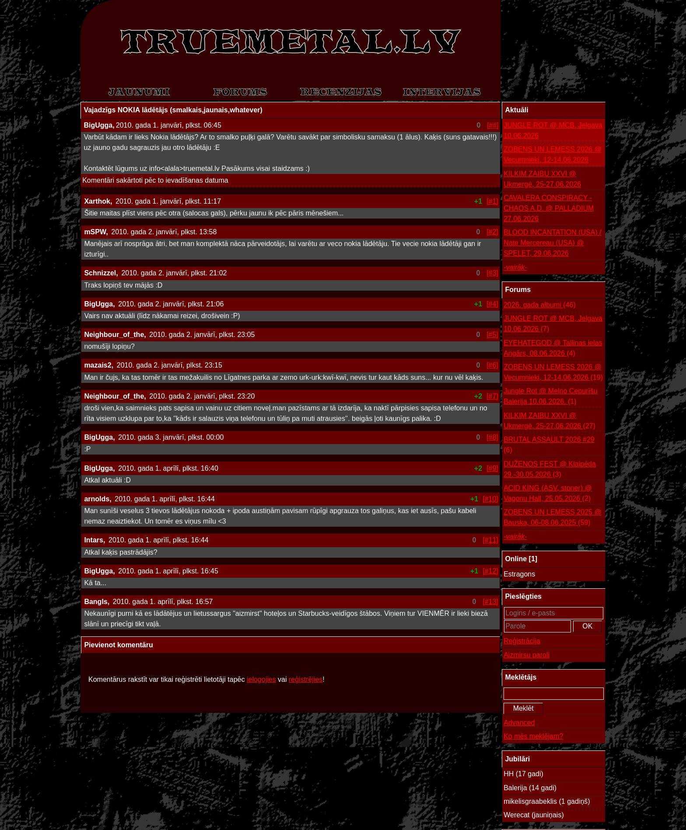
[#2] (492, 232)
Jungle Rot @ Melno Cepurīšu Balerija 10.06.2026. (551, 397)
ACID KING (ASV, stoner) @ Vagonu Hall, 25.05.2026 (548, 494)
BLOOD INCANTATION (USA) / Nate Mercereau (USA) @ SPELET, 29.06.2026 (552, 243)
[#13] (490, 601)
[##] (493, 125)
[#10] (490, 499)
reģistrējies (305, 679)
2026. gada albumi (540, 305)
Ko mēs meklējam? (533, 736)
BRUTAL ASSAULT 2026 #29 (549, 445)
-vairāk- (515, 267)
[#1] (492, 201)
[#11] (490, 540)
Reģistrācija (522, 641)
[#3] (492, 273)
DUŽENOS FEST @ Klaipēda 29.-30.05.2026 (550, 470)
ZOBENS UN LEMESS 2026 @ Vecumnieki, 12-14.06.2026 (552, 154)
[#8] (492, 437)
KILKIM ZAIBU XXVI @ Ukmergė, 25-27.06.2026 (542, 179)
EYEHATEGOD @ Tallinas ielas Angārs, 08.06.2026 (553, 349)
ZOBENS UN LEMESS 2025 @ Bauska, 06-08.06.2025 (552, 518)
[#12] (490, 571)
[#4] (492, 304)
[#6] (492, 365)
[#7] (492, 396)
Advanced (519, 722)
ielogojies (261, 679)
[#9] (492, 468)
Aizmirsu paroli (527, 655)
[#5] (492, 334)
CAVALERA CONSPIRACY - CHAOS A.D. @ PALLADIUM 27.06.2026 (549, 208)
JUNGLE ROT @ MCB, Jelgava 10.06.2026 (553, 130)
